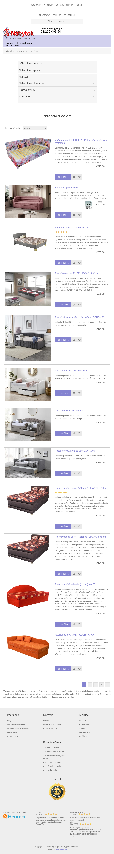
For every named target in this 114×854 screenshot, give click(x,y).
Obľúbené (83, 736)
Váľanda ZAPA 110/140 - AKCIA (72, 227)
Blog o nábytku (38, 5)
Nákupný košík (85, 732)
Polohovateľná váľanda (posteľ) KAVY (75, 584)
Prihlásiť (57, 15)
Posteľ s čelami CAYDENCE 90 (71, 370)
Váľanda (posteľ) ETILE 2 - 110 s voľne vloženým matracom (81, 141)
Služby (50, 5)
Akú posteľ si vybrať (51, 748)
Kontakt (79, 5)
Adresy (82, 728)
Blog (9, 720)
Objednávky (84, 724)
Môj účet (82, 720)
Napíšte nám (12, 736)
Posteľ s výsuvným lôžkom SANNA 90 (75, 450)
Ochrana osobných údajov (18, 728)
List (108, 128)
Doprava (60, 5)
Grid (103, 128)
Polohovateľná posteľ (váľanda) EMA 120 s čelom (81, 488)
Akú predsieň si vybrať (52, 762)
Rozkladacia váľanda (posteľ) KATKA (74, 634)
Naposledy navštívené (52, 724)
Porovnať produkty (50, 728)
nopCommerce (61, 850)
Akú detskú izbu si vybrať (53, 752)
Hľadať (46, 720)
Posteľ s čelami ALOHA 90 (69, 410)
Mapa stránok (12, 732)
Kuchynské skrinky (51, 770)
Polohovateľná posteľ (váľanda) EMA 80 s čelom (80, 537)
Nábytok (8, 51)
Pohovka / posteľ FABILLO (69, 187)
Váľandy (18, 51)
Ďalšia (107, 684)
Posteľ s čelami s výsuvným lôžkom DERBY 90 (79, 317)
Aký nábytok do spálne (52, 766)
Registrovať (44, 15)
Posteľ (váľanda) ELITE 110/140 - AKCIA (76, 273)
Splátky (69, 5)
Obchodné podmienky (16, 724)
